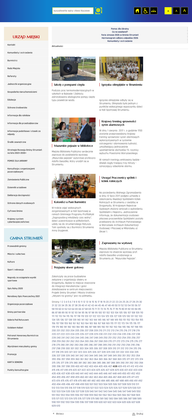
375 (54, 363)
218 (133, 330)
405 (101, 366)
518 (79, 388)
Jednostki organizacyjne (19, 84)
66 (80, 309)
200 (54, 330)
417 (62, 370)
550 (138, 391)
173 (123, 323)
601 (105, 402)
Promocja (12, 354)
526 (116, 388)
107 (129, 312)
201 (58, 330)
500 (87, 384)
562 (105, 395)
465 (105, 377)
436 (59, 373)
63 (69, 309)
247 (91, 337)
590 (54, 402)
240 (59, 337)
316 (139, 348)
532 (54, 391)
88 (59, 312)
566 (124, 395)
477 (71, 380)
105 (121, 312)
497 (73, 384)
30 (140, 302)
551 (53, 395)
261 (68, 341)
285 (86, 345)
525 (111, 388)
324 (85, 352)
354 (138, 355)
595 (77, 402)
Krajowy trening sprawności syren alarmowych (119, 123)
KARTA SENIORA (15, 362)
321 (71, 352)
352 (128, 355)
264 (82, 341)
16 (96, 302)
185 (82, 327)
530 (134, 388)
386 (104, 363)
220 (54, 334)
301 (72, 348)
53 (126, 305)
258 (54, 341)
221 (58, 334)
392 (131, 363)
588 (135, 398)
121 (90, 316)
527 (120, 388)
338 (63, 355)
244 (77, 337)
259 (59, 341)
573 (66, 398)
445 (101, 373)
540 (92, 391)
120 (86, 316)
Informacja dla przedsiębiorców (22, 123)
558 (86, 395)
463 (96, 377)
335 (136, 352)
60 (60, 309)
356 (59, 359)
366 (105, 359)
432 (131, 370)
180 (61, 327)
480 (84, 380)
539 (87, 391)
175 (131, 323)
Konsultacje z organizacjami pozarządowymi (21, 170)
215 (121, 330)
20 (107, 302)
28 (133, 302)
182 (69, 327)
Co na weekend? (120, 31)
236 (129, 334)
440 (77, 373)
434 (140, 370)
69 (89, 309)
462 (91, 377)
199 (140, 327)
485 (108, 380)
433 (135, 370)
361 (82, 359)
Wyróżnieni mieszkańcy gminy (22, 346)
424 (93, 370)
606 (129, 402)
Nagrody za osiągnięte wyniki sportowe (21, 279)
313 (126, 348)
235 (124, 334)
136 (62, 320)
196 (128, 327)
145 (99, 320)
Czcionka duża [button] (184, 10)
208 (91, 330)
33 (59, 305)
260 (63, 341)
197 (132, 327)
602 (110, 402)
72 (98, 309)
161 (74, 323)
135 (58, 320)
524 (106, 388)
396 (59, 366)
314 (131, 348)
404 (96, 366)
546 (120, 391)
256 (134, 337)
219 (138, 330)
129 (124, 316)
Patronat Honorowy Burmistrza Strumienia (22, 337)
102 (108, 312)
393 (136, 363)
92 (72, 312)
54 (129, 305)
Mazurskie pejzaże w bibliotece (73, 145)
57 (139, 305)
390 (122, 363)
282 (72, 345)
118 (78, 316)
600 (101, 402)
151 (124, 320)
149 (116, 320)
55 (132, 305)
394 (141, 363)
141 (82, 320)
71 (96, 309)
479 (80, 380)
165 (91, 323)
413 (137, 366)
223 (68, 334)
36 (69, 305)
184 (78, 327)
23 (117, 302)
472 (137, 377)
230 (101, 334)
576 (80, 398)
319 (62, 352)
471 (133, 377)
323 (80, 352)
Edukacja (11, 99)
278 (54, 345)
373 (137, 359)
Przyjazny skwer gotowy (68, 267)
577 (84, 398)
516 (70, 388)
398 (68, 366)
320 (66, 352)
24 (120, 302)
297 (54, 348)
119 (82, 316)
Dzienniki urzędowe (16, 187)
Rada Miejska (13, 68)
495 (63, 384)
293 (123, 345)
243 (72, 337)
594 (72, 402)
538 (82, 391)
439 (73, 373)
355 (54, 359)
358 (68, 359)
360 (77, 359)
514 (62, 388)
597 (86, 402)
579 (93, 398)
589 (139, 398)
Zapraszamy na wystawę (117, 243)
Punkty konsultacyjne (17, 370)
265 (87, 341)
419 (70, 370)
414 (141, 366)
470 (129, 377)
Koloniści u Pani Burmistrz (70, 202)
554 (68, 395)
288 (100, 345)
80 (123, 309)
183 (73, 327)
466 (110, 377)
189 (99, 327)
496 (68, 384)
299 (63, 348)
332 (122, 352)
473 (54, 380)
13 (87, 302)
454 (54, 377)
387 (108, 363)
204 (72, 330)
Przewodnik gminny (16, 246)
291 (114, 345)
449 (119, 373)
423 (89, 370)
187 (90, 327)
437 (63, 373)
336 (54, 355)
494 (59, 384)
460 (82, 377)
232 (110, 334)
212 (108, 330)
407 (110, 366)
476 (67, 380)
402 (86, 366)
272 (118, 341)
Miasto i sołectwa (16, 254)
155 (141, 320)
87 (56, 312)
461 (86, 377)
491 (136, 380)
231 (105, 334)
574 (71, 398)
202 (63, 330)
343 (86, 355)
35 (66, 305)
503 (101, 384)
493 (54, 384)
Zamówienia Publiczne (18, 179)
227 (86, 334)
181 (65, 327)
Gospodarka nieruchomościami (22, 91)
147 (108, 320)
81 (126, 309)
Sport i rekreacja (15, 269)
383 (89, 363)
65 (76, 309)
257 (138, 337)
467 (115, 377)
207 (86, 330)
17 (98, 302)
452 (133, 373)
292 (119, 345)
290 (109, 345)
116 (71, 316)
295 (133, 345)
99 (96, 312)
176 (134, 323)
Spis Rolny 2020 (15, 288)
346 (101, 355)
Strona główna (137, 10)
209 (96, 330)
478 (75, 380)
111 (53, 316)
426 (103, 370)
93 (76, 312)
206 (82, 330)
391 (127, 363)
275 (132, 341)
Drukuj (139, 413)
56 (136, 305)
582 (106, 398)
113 (60, 316)
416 (58, 370)
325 (90, 352)
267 (96, 341)
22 (113, 302)
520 (88, 388)
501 (91, 384)
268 (101, 341)
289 (105, 345)
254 (124, 337)
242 (68, 337)
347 (105, 355)
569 (138, 395)
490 (131, 380)
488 (122, 380)
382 (85, 363)
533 (59, 391)
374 (141, 359)
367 (110, 359)
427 (107, 370)
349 (115, 355)
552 (58, 395)
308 (105, 348)
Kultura (11, 261)
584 (116, 398)
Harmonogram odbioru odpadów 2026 (120, 38)
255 (129, 337)
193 (115, 327)
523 (101, 388)
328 (104, 352)
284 (81, 345)
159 (66, 323)
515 (66, 388)
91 (69, 312)
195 (124, 327)
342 (82, 355)
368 (115, 359)
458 (73, 377)
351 (124, 355)
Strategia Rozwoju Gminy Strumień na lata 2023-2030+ (24, 151)
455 (59, 377)
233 (114, 334)
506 (115, 384)
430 (122, 370)
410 (124, 366)
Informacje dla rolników (18, 115)
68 (86, 309)
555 (72, 395)
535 (68, 391)
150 (120, 320)
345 (96, 355)
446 (105, 373)
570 (54, 398)
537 (77, 391)
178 (53, 327)
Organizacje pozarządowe (20, 304)
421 (79, 370)
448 (115, 373)
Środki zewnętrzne (16, 142)
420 (75, 370)
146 (104, 320)
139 (74, 320)
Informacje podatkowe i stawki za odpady (24, 133)
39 (79, 305)
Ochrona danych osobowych (21, 203)
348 (110, 355)
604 (119, 402)
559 (91, 395)
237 (133, 334)
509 (129, 384)
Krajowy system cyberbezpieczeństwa (18, 220)
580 (97, 398)
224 (72, 334)
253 (119, 337)
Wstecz (60, 413)
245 (82, 337)
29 (137, 302)
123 (99, 316)
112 (56, 316)
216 (125, 330)
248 (96, 337)
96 (86, 312)
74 (105, 309)
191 (107, 327)
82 (129, 309)
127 (115, 316)
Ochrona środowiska (17, 107)
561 (100, 395)
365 (101, 359)
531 (139, 388)
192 (111, 327)
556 (77, 395)
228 (91, 334)
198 (136, 327)
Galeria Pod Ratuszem (18, 319)
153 (133, 320)
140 (79, 320)
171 (115, 323)
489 (127, 380)
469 (124, 377)
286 (91, 345)
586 (125, 398)
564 (114, 395)
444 (96, 373)
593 (68, 402)
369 (119, 359)
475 (62, 380)
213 (112, 330)
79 (120, 309)
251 (110, 337)
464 (101, 377)
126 (111, 316)
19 (104, 302)
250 (105, 337)
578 (88, 398)
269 (105, 341)
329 (108, 352)
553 (63, 395)
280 (63, 345)
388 (113, 363)
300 (68, 348)
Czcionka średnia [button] (176, 10)
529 (130, 388)
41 (86, 305)
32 (56, 305)
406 (105, 366)
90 (66, 312)
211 (104, 330)
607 (133, 402)
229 (96, 334)
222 (63, 334)
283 (76, 345)
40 (83, 305)
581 (102, 398)
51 (119, 305)
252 (114, 337)
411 (128, 366)
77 (114, 309)
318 (57, 352)
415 (53, 370)
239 (54, 337)
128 (119, 316)
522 (97, 388)
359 (73, 359)
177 (138, 323)
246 (87, 337)
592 (63, 402)
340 (73, 355)
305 (91, 348)
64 (73, 309)
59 (56, 309)
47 (106, 305)
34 (63, 305)
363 (91, 359)
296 (138, 345)
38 (76, 305)
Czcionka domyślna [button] (168, 10)
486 (113, 380)
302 (77, 348)
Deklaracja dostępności (18, 195)
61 (63, 309)
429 (117, 370)
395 (54, 366)
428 (112, 370)
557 (82, 395)
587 (130, 398)
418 (66, 370)
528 (125, 388)
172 (119, 323)
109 (137, 312)
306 (96, 348)
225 (77, 334)
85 (139, 309)
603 (114, 402)
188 (94, 327)
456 (63, 377)
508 (124, 384)
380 (76, 363)
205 (77, 330)
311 (118, 348)
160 (70, 323)
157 (57, 323)
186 (86, 327)
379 (71, 363)
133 (140, 316)
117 (75, 316)
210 (100, 330)
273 (123, 341)
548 (129, 391)
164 (87, 323)
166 (95, 323)
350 (119, 355)
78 (117, 309)
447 (110, 373)
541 (96, 391)
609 (54, 406)
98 (92, 312)
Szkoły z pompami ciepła (69, 84)
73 (102, 309)
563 (110, 395)
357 (63, 359)
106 (125, 312)
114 (64, 316)
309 (110, 348)
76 (111, 309)
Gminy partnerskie (16, 312)
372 (132, 359)
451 (128, 373)
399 (73, 366)
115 (67, 316)
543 (105, 391)
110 (141, 312)
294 (128, 345)
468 (119, 377)
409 (120, 366)
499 (82, 384)
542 (101, 391)
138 (70, 320)
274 (127, 341)
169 (108, 323)
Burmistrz (12, 60)
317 (53, 352)
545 (115, 391)
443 (91, 373)
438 (68, 373)
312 (122, 348)
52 (122, 305)
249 (101, 337)
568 (133, 395)
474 (58, 380)
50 (116, 305)
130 (128, 316)
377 (62, 363)
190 (103, 327)
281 (67, 345)
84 (136, 309)
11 (81, 302)
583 (111, 398)
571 (57, 398)
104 (116, 312)
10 (79, 302)
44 (96, 305)
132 (136, 316)
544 (110, 391)
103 (112, 312)
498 (77, 384)
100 (100, 312)
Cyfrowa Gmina (14, 211)
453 (138, 373)
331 (117, 352)
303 (82, 348)
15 (93, 302)
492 (140, 380)
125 (107, 316)
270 (110, 341)
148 (112, 320)
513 (58, 388)
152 (128, 320)
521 (92, 388)
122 (94, 316)
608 (138, 402)
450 (124, 373)
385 (99, 363)
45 (99, 305)
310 (114, 348)
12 (84, 302)
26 (127, 302)
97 (89, 312)
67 (83, 309)
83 (132, 309)
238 (138, 334)
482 (93, 380)
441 (82, 373)
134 (53, 320)
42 (89, 305)
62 (66, 309)
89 (63, 312)
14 (90, 302)
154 (137, 320)
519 (83, 388)
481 (89, 380)
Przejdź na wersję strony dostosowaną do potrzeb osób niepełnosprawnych (145, 10)
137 (66, 320)
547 (124, 391)
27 (130, 302)
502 (96, 384)
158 (62, 323)
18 (101, 302)
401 (82, 366)
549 (134, 391)
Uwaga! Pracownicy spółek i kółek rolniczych (119, 179)
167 (99, 323)
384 (94, 363)
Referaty (11, 76)
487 (117, 380)
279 (58, 345)
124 (103, 316)
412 (132, 366)
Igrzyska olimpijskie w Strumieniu (122, 84)
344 (91, 355)
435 (54, 373)
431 (126, 370)
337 (58, 355)
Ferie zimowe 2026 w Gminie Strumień (120, 35)
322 (75, 352)
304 (86, 348)
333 (127, 352)
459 (77, 377)
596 (82, 402)
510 (133, 384)
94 (79, 312)
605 (124, 402)
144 (95, 320)
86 (53, 312)
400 (77, 366)
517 (74, 388)
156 (53, 323)
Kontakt (11, 44)
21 (110, 302)
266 (91, 341)
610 (58, 406)
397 (63, 366)
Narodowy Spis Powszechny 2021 (23, 296)
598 (91, 402)
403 (91, 366)
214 (117, 330)
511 (137, 384)
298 (58, 348)
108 (133, 312)
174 (127, 323)
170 (111, 323)
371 (128, 359)
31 (53, 305)
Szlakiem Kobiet (15, 327)
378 (66, 363)
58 (53, 309)
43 (92, 305)
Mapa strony (153, 10)
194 (119, 327)
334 (132, 352)
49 (112, 305)
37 (73, 305)
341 (77, 355)
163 (82, 323)
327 (99, 352)
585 (121, 398)
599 (96, 402)
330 (113, 352)
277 (140, 341)
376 (58, 363)
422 (84, 370)
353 (133, 355)
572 (62, 398)
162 (78, 323)
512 (53, 388)
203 (68, 330)
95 (83, 312)
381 (80, 363)
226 (82, 334)
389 (118, 363)
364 (96, 359)
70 (93, 309)
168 (103, 323)
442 (86, 373)
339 (68, 355)
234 (119, 334)
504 (105, 384)
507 (119, 384)
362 (86, 359)
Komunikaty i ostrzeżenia (19, 52)
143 (91, 320)
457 (68, 377)
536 (73, 391)
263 (77, 341)
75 (108, 309)
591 (58, 402)
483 (98, 380)
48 (109, 305)
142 (87, 320)
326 (94, 352)
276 (136, 341)
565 (119, 395)
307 (100, 348)
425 (98, 370)
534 (63, 391)
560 (96, 395)
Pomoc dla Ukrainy (120, 28)
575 (75, 398)
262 (72, 341)
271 (114, 341)
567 (128, 395)
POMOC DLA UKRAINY (17, 160)
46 (103, 305)
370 (124, 359)
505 (110, 384)
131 (132, 316)
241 (63, 337)
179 (57, 327)
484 (103, 380)
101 (104, 312)
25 (123, 302)
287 (95, 345)
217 (129, 330)
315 (135, 348)
